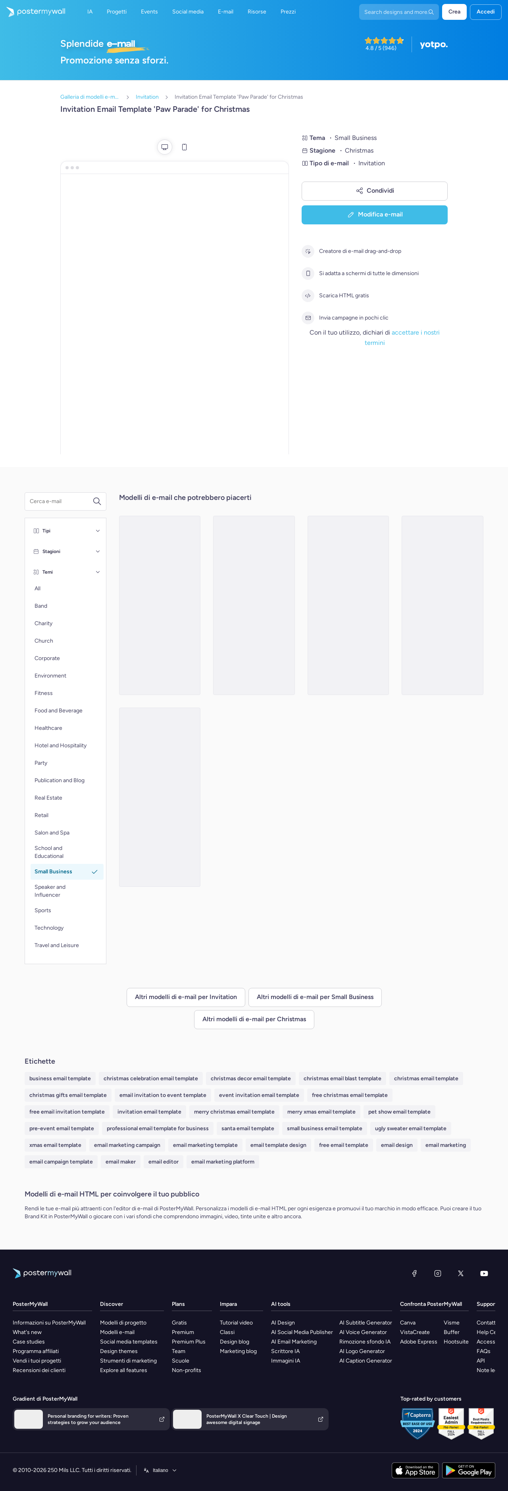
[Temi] (98, 572)
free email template (343, 1145)
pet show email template (399, 1111)
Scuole (180, 1360)
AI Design (283, 1322)
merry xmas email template (321, 1111)
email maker (121, 1161)
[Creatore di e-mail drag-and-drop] (308, 251)
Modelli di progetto (123, 1322)
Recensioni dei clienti (39, 1370)
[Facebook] (414, 1273)
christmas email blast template (342, 1078)
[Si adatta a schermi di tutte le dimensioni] (308, 273)
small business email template (324, 1128)
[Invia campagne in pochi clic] (308, 318)
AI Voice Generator (363, 1332)
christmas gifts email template (68, 1095)
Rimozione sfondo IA (365, 1341)
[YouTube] (484, 1273)
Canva (408, 1322)
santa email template (247, 1128)
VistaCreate (415, 1332)
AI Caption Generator (365, 1360)
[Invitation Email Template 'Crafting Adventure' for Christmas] (254, 605)
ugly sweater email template (410, 1128)
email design (397, 1145)
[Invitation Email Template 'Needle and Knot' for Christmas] (160, 797)
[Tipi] (98, 531)
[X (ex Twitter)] (461, 1273)
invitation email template (149, 1111)
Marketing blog (238, 1351)
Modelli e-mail (117, 1332)
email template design (278, 1145)
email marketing (445, 1145)
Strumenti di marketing (128, 1360)
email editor (163, 1161)
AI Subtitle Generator (365, 1322)
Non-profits (186, 1370)
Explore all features (123, 1370)
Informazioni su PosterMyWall (49, 1322)
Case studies (29, 1341)
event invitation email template (259, 1095)
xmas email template (55, 1145)
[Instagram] (438, 1273)
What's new (27, 1332)
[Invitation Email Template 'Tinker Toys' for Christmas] (348, 605)
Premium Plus (189, 1341)
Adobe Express (418, 1341)
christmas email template (426, 1078)
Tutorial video (236, 1322)
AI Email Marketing (294, 1341)
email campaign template (61, 1161)
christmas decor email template (251, 1078)
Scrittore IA (285, 1351)
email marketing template (205, 1145)
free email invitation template (67, 1111)
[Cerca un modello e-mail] (61, 501)
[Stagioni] (98, 551)
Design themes (119, 1351)
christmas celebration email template (151, 1078)
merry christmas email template (234, 1111)
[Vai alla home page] (32, 12)
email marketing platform (222, 1161)
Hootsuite (456, 1341)
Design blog (234, 1341)
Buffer (452, 1332)
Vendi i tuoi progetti (37, 1360)
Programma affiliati (36, 1351)
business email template (60, 1078)
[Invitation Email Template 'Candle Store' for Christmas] (160, 605)
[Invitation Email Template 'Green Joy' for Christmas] (442, 605)
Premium (183, 1332)
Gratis (179, 1322)
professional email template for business (158, 1128)
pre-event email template (61, 1128)
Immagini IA (285, 1360)
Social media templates (129, 1341)
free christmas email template (350, 1095)
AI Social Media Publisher (302, 1332)
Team (178, 1351)
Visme (452, 1322)
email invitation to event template (162, 1095)
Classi (227, 1332)
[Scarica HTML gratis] (308, 295)
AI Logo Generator (362, 1351)
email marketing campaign (127, 1145)
